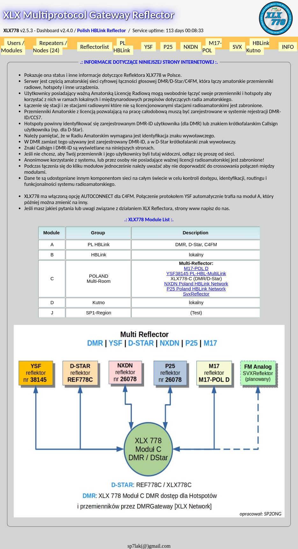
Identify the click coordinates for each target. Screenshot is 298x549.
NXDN (191, 46)
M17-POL (212, 46)
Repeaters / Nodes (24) (50, 46)
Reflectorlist (94, 46)
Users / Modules (12, 46)
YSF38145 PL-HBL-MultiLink (196, 273)
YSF (148, 46)
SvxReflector (196, 293)
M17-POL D (196, 268)
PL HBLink (121, 46)
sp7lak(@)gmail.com (149, 546)
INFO (288, 46)
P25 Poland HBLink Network (196, 288)
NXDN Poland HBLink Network (196, 283)
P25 (168, 46)
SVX (237, 46)
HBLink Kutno (257, 46)
